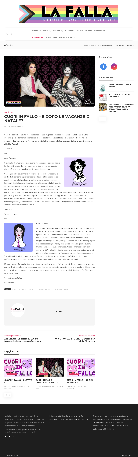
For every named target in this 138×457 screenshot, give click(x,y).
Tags (7, 289)
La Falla (7, 127)
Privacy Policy (127, 451)
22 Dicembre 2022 (18, 127)
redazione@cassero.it (25, 422)
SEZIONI (46, 31)
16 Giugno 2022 (48, 382)
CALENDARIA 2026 (84, 31)
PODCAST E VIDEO (67, 37)
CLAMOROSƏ (99, 31)
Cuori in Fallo (95, 45)
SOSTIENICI (39, 37)
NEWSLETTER (51, 37)
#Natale (31, 289)
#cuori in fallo (19, 289)
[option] (18, 370)
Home (86, 45)
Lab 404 (15, 451)
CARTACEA (69, 31)
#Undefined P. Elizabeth (62, 289)
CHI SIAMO (36, 31)
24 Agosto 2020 (17, 382)
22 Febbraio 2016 (79, 382)
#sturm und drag (44, 289)
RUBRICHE (57, 31)
